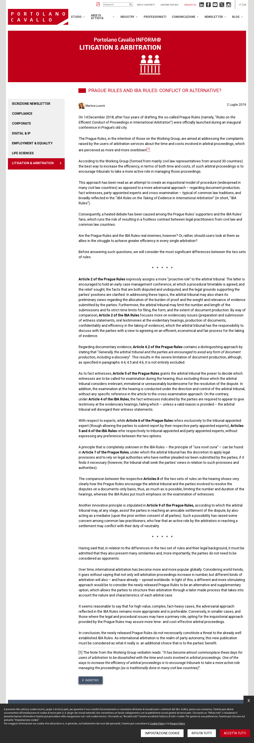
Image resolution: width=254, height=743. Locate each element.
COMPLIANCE (22, 113)
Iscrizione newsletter (31, 104)
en (244, 5)
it (240, 5)
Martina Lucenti (95, 105)
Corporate (21, 123)
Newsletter (214, 16)
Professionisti (155, 16)
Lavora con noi (169, 5)
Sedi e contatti (146, 5)
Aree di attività (97, 17)
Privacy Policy (177, 723)
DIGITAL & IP (21, 133)
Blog (236, 16)
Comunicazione (183, 16)
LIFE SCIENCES (23, 153)
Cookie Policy (157, 723)
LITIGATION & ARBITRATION (33, 163)
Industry (127, 16)
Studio (76, 16)
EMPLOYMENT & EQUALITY (32, 143)
